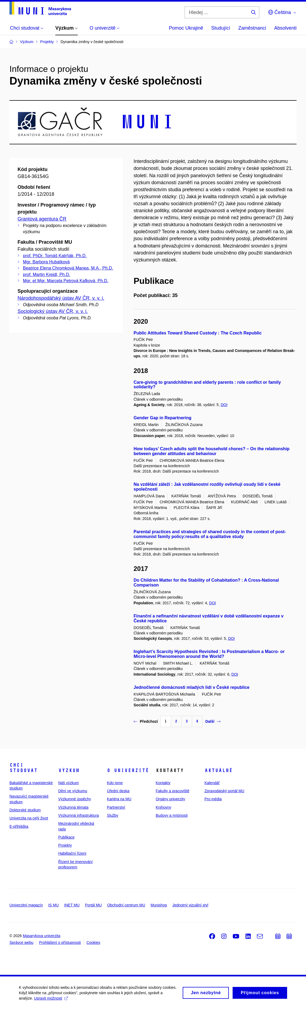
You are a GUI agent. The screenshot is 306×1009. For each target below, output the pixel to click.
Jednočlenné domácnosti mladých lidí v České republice (191, 687)
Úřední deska (118, 791)
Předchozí (146, 721)
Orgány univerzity (170, 799)
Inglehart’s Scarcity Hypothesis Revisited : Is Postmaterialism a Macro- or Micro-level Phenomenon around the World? (209, 654)
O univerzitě (128, 770)
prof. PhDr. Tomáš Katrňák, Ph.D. (55, 255)
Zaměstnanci (252, 28)
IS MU (53, 905)
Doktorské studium (25, 810)
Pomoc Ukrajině (186, 28)
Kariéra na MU (119, 799)
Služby (112, 815)
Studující (220, 28)
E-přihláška (18, 826)
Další (212, 721)
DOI (224, 405)
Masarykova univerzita (41, 936)
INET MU (72, 905)
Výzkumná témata (73, 807)
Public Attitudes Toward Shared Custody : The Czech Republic (198, 333)
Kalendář (212, 783)
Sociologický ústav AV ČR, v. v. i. (53, 311)
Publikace (66, 837)
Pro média (213, 799)
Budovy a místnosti (172, 815)
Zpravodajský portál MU (224, 791)
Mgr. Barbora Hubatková (46, 262)
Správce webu (21, 942)
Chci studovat (23, 767)
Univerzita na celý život (28, 818)
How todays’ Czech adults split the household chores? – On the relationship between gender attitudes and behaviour (212, 451)
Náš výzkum (68, 783)
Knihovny (163, 807)
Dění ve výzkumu (72, 791)
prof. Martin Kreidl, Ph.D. (46, 274)
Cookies (93, 942)
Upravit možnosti (51, 1000)
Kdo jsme (115, 783)
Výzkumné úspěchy (74, 799)
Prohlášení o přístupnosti (60, 942)
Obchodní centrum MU (126, 905)
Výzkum (68, 770)
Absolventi (285, 28)
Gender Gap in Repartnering (162, 418)
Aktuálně (219, 770)
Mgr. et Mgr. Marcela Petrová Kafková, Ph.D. (65, 280)
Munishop (159, 905)
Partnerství (116, 807)
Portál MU (93, 905)
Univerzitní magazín (26, 905)
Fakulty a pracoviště (172, 791)
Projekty (65, 845)
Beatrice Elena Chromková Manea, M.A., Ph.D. (68, 268)
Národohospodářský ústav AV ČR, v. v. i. (61, 298)
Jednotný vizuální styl (190, 905)
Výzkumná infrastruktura (78, 815)
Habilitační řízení (72, 853)
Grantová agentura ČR (42, 219)
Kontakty (163, 783)
